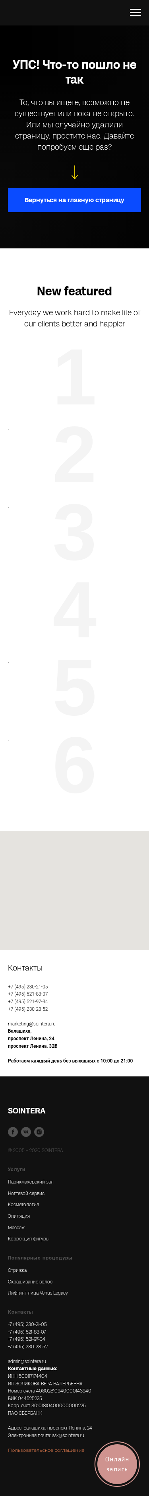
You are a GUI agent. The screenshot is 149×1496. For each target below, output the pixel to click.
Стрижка (17, 1270)
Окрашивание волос (30, 1281)
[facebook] (13, 1132)
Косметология (23, 1204)
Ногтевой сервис (26, 1193)
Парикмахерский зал (31, 1181)
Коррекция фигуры (28, 1238)
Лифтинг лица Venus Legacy (38, 1292)
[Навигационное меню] (135, 13)
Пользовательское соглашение (46, 1450)
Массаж (16, 1227)
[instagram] (39, 1132)
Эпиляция (19, 1216)
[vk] (26, 1132)
